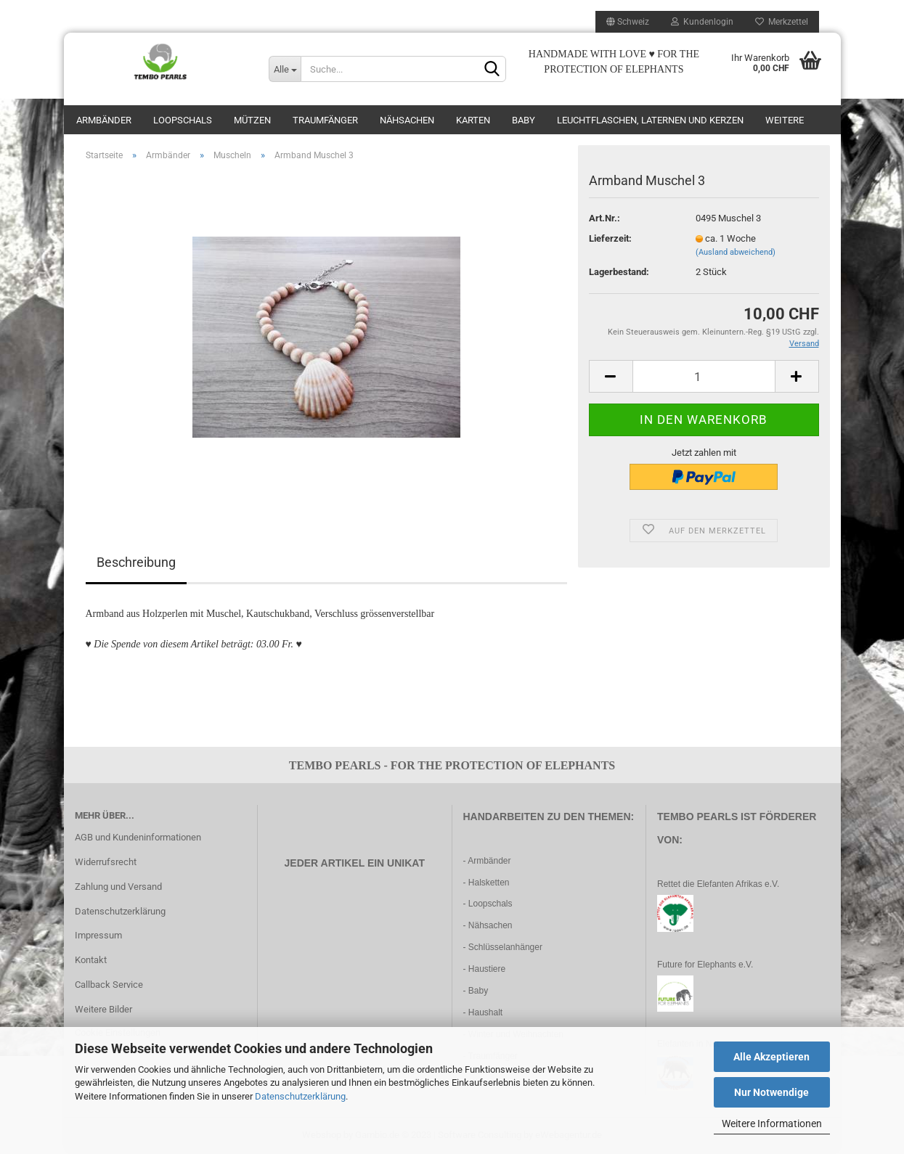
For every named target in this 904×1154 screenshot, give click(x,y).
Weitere (784, 120)
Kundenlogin (702, 22)
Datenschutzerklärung (300, 1096)
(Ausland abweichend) (735, 252)
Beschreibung (136, 562)
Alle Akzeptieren (771, 1057)
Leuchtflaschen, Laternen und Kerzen (650, 120)
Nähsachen (407, 120)
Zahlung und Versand (118, 886)
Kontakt (91, 959)
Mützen (252, 120)
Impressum (98, 935)
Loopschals (182, 120)
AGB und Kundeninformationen (138, 837)
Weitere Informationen (772, 1123)
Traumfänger (325, 120)
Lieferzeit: (610, 238)
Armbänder (103, 120)
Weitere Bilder (103, 1009)
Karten (473, 120)
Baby (523, 120)
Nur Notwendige (771, 1092)
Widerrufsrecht (106, 861)
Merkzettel (781, 22)
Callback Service (109, 984)
